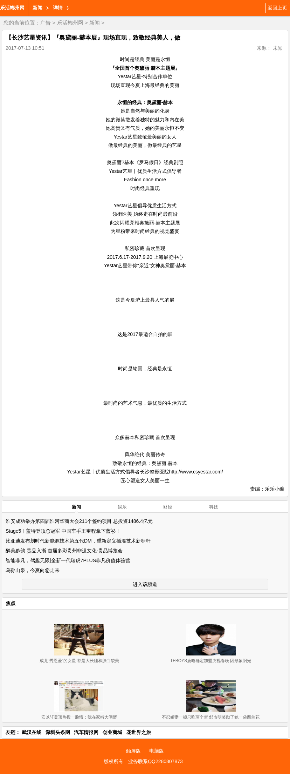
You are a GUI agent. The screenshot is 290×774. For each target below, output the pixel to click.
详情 (58, 8)
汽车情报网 (86, 732)
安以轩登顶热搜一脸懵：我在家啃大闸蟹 (79, 717)
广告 (45, 23)
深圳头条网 (58, 732)
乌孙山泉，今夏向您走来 (33, 570)
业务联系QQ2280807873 (155, 761)
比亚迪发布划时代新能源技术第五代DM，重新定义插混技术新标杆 (78, 541)
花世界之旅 (138, 732)
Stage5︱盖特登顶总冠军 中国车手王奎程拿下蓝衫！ (63, 531)
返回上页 (277, 8)
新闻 (37, 8)
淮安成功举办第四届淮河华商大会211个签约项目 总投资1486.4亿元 (79, 521)
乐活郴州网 (12, 8)
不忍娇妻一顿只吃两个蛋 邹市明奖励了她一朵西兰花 (211, 717)
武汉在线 (31, 732)
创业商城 (112, 732)
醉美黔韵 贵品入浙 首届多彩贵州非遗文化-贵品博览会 (64, 550)
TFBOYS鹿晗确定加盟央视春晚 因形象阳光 (210, 660)
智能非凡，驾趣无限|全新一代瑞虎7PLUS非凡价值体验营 (68, 560)
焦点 (10, 603)
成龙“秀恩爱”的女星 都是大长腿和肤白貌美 (79, 660)
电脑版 (156, 751)
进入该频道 (145, 584)
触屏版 (133, 751)
